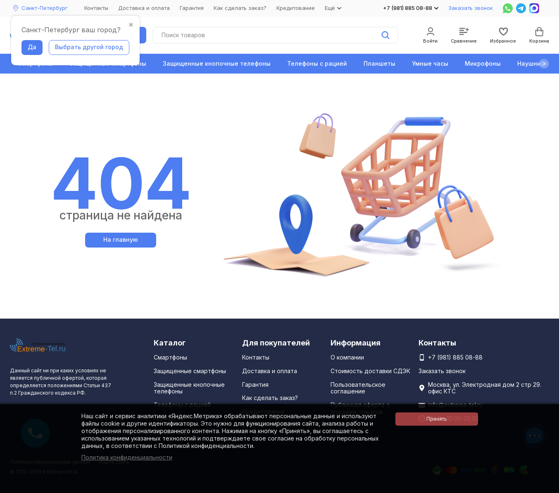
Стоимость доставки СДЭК (370, 370)
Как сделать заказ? (240, 8)
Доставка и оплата (144, 8)
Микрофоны (483, 63)
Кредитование (295, 8)
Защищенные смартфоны (190, 370)
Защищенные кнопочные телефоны (217, 63)
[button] (544, 64)
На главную (120, 239)
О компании (347, 357)
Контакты (96, 8)
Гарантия (192, 8)
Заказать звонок (470, 8)
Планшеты (379, 63)
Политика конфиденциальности (126, 457)
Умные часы (430, 63)
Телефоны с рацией (317, 63)
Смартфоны (170, 357)
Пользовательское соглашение (358, 388)
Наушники (532, 63)
